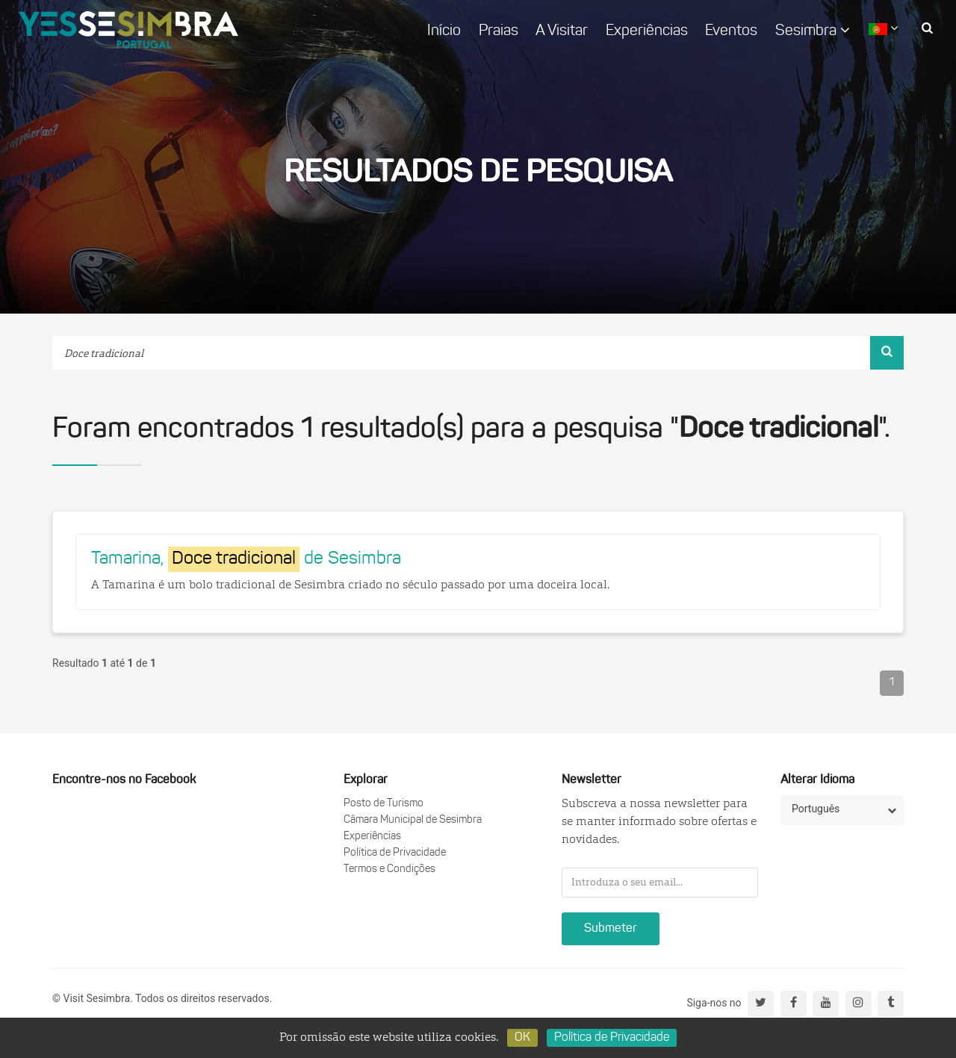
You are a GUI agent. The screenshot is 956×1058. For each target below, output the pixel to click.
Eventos (731, 31)
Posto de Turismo (383, 803)
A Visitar (562, 31)
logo (128, 30)
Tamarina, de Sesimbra (246, 559)
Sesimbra (812, 30)
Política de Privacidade (395, 853)
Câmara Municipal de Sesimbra (413, 820)
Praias (498, 31)
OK (522, 1038)
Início (444, 31)
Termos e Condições (389, 869)
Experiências (647, 31)
